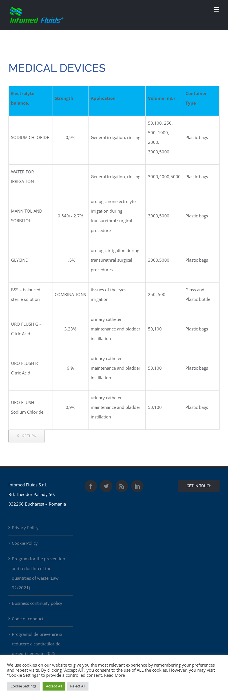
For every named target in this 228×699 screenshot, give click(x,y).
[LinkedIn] (137, 486)
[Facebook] (91, 486)
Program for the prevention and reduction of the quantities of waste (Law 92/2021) (38, 573)
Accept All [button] (54, 686)
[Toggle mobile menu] (217, 9)
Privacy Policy (25, 527)
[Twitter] (106, 486)
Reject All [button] (77, 686)
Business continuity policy (37, 603)
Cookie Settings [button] (23, 686)
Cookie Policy (25, 543)
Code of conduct (27, 618)
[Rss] (122, 486)
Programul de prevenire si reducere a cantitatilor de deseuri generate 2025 (37, 643)
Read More (114, 675)
